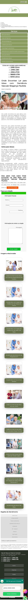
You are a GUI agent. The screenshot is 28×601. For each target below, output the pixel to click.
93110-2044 (15, 77)
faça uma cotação (12, 187)
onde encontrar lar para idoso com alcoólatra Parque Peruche (14, 430)
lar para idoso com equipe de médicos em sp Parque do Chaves (14, 304)
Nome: (14, 200)
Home (14, 565)
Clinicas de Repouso (7, 41)
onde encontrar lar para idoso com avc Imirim (14, 405)
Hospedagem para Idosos (8, 48)
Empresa (14, 570)
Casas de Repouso (6, 38)
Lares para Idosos (6, 54)
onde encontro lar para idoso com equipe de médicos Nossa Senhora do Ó (14, 480)
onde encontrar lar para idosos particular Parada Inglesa (14, 455)
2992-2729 (15, 72)
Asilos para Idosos (6, 34)
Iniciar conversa (11, 594)
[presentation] (14, 218)
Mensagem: (15, 235)
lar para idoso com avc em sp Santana (14, 380)
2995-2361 (15, 70)
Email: (14, 205)
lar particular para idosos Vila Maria (14, 506)
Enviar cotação (14, 249)
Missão (14, 574)
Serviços (14, 31)
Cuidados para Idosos (7, 44)
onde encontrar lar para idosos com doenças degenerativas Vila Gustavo (14, 277)
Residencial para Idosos (7, 61)
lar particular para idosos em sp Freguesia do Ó (14, 355)
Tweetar (3, 91)
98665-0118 (15, 74)
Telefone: (16, 211)
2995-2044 (15, 67)
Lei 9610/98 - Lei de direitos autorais (14, 548)
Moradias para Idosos (7, 58)
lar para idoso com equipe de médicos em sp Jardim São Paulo (14, 330)
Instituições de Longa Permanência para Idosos (13, 51)
